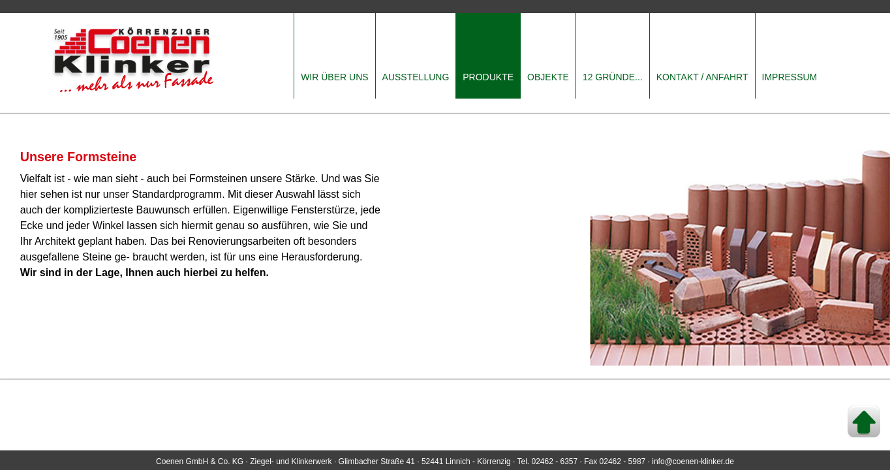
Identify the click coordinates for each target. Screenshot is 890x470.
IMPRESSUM (790, 77)
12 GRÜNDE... (613, 77)
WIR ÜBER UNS (334, 77)
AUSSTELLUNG (416, 77)
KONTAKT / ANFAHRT (702, 77)
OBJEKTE (548, 77)
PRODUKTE (488, 77)
